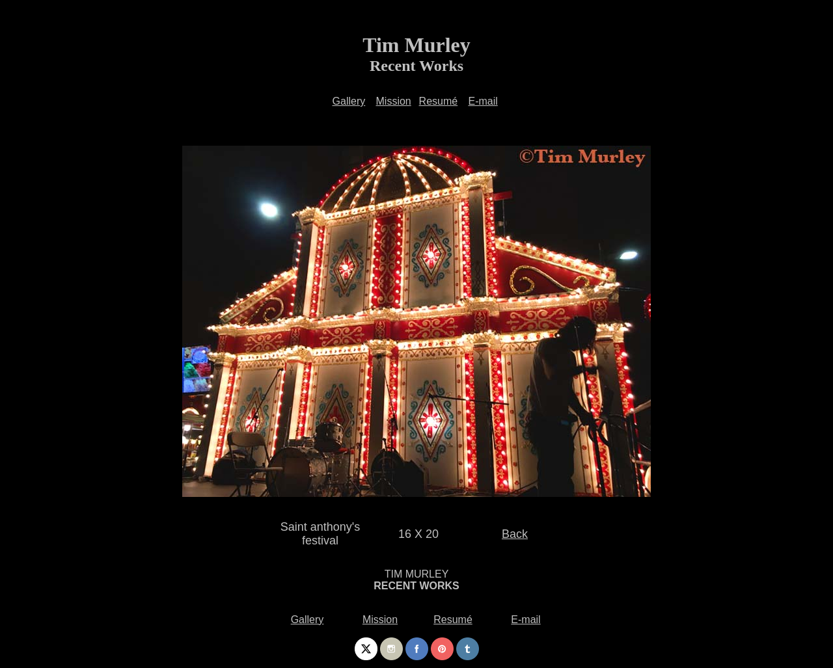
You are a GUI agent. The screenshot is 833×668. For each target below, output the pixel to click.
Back (515, 534)
